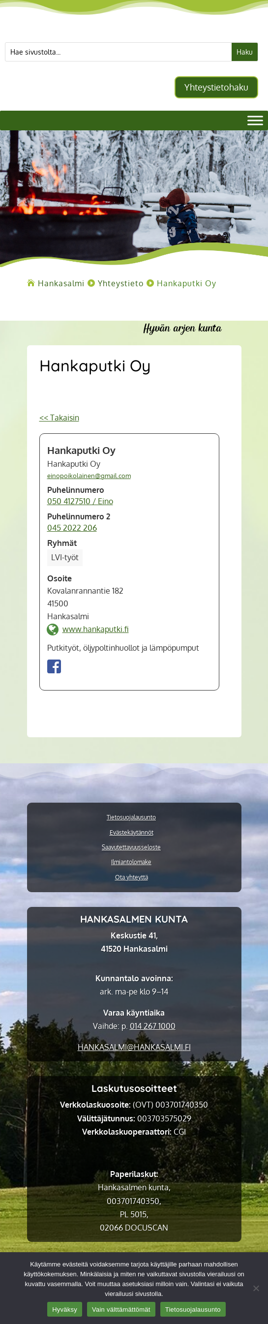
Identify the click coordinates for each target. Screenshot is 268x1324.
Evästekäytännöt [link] (131, 832)
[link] (61, 283)
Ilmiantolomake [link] (131, 862)
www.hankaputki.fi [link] (95, 629)
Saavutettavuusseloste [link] (131, 847)
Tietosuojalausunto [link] (131, 817)
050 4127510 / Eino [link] (80, 501)
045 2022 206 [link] (72, 528)
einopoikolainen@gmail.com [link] (89, 476)
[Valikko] (255, 120)
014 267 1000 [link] (153, 1026)
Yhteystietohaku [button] (216, 87)
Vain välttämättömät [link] (121, 1309)
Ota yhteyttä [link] (131, 877)
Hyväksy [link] (64, 1309)
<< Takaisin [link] (59, 417)
